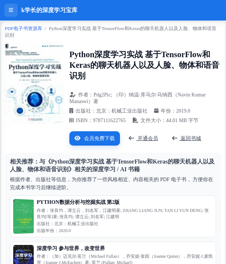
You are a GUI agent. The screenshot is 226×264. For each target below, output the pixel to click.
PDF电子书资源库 (23, 28)
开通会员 (143, 138)
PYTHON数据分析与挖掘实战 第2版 (78, 202)
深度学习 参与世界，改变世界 (71, 248)
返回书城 (186, 138)
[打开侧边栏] (11, 10)
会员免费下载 (94, 138)
